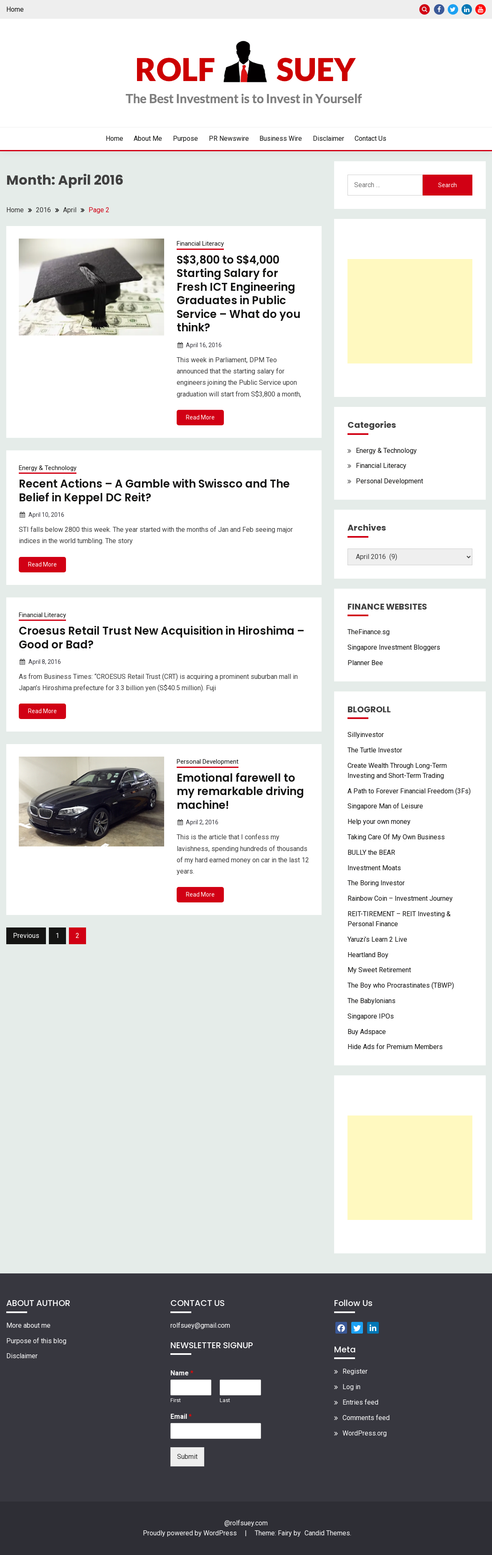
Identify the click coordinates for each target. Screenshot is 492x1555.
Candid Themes (327, 1533)
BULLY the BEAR (371, 852)
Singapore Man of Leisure (385, 806)
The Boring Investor (376, 883)
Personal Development (207, 761)
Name (181, 1373)
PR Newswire (229, 138)
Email (181, 1416)
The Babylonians (371, 1001)
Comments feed (366, 1418)
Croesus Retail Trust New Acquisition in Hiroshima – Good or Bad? (161, 637)
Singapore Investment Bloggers (393, 647)
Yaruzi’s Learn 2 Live (377, 939)
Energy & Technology (47, 468)
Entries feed (360, 1402)
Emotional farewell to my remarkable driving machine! (240, 791)
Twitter (453, 9)
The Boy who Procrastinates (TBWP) (400, 985)
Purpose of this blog (36, 1341)
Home (15, 9)
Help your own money (379, 822)
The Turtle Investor (374, 750)
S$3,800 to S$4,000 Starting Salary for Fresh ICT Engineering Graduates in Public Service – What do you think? (239, 293)
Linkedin (467, 9)
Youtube (480, 9)
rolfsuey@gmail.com (200, 1325)
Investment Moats (374, 868)
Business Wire (280, 138)
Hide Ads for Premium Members (395, 1047)
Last (225, 1400)
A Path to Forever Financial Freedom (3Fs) (409, 791)
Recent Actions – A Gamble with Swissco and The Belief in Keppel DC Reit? (154, 490)
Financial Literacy (200, 243)
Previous (26, 936)
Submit (187, 1457)
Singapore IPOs (370, 1016)
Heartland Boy (367, 955)
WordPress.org (364, 1433)
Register (355, 1371)
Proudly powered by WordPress (190, 1533)
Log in (351, 1387)
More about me (28, 1325)
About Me (148, 138)
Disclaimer (328, 138)
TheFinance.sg (368, 632)
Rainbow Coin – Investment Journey (400, 898)
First (175, 1400)
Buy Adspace (366, 1032)
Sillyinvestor (365, 735)
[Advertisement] (409, 311)
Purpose (185, 138)
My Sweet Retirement (379, 970)
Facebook (439, 9)
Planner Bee (365, 663)
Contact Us (370, 138)
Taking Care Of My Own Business (396, 837)
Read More (200, 417)
